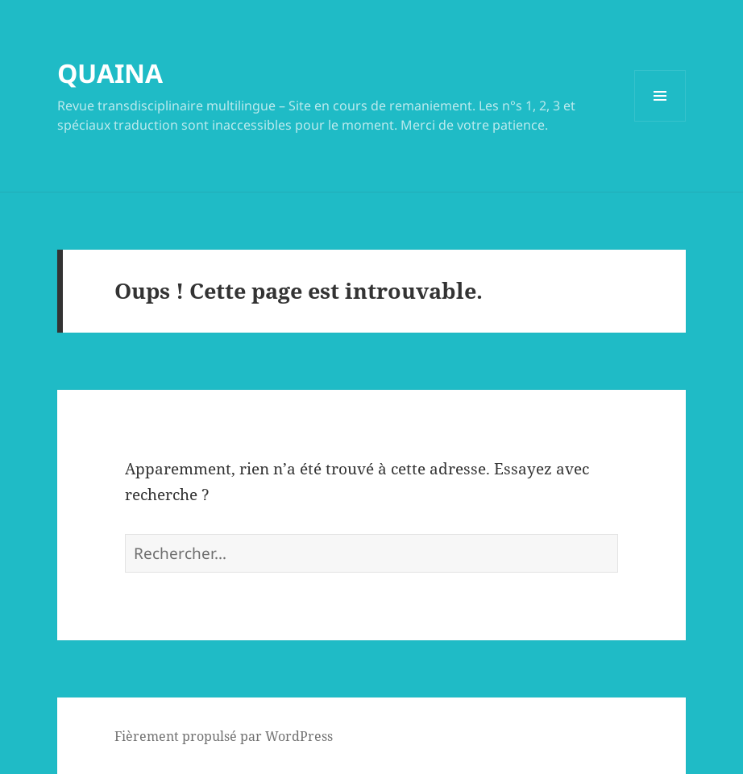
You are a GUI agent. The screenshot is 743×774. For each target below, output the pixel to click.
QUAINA (110, 73)
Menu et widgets (660, 121)
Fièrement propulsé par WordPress (223, 736)
